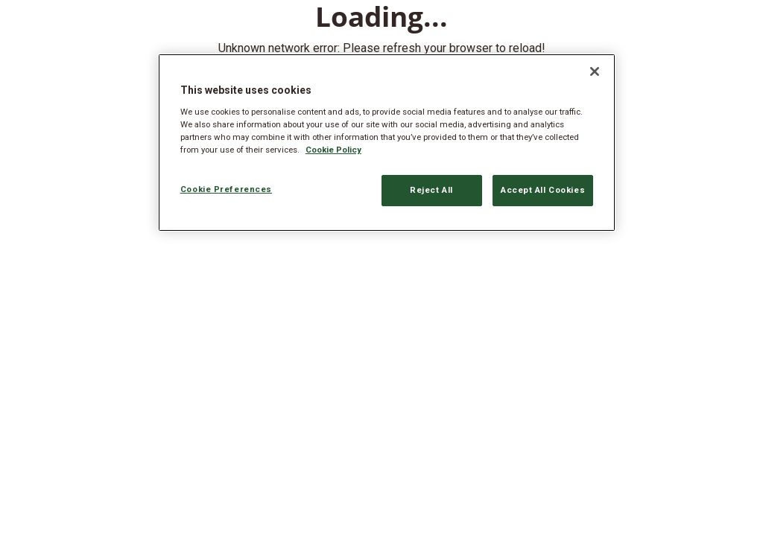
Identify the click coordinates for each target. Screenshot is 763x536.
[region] (386, 143)
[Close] (594, 71)
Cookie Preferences (226, 189)
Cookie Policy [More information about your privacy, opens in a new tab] (333, 149)
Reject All (431, 190)
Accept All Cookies (543, 190)
